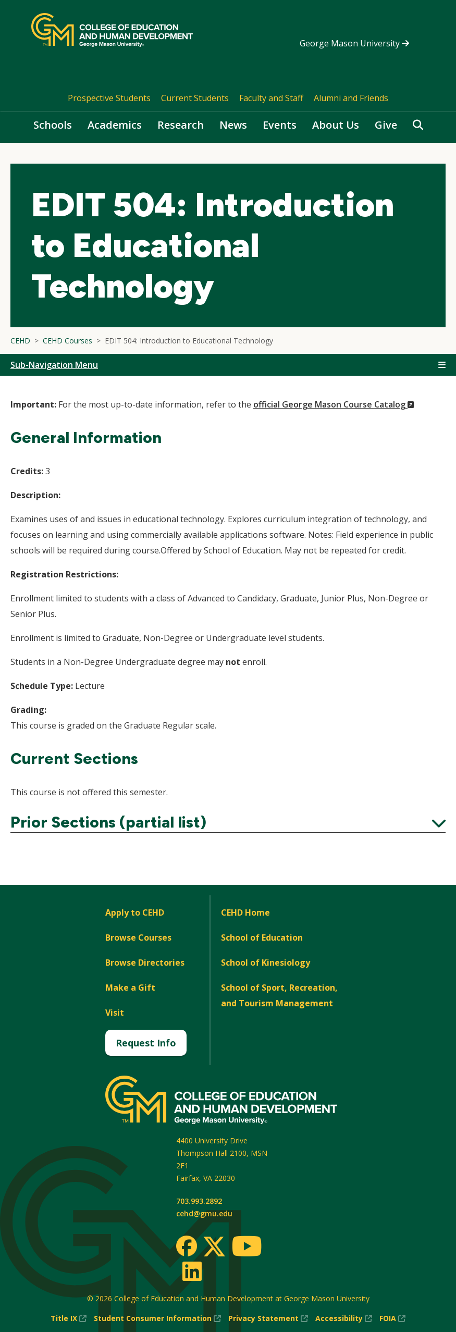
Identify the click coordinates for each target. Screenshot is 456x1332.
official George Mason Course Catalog (333, 404)
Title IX (69, 1318)
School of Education (262, 937)
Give (386, 125)
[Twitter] (214, 1247)
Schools (52, 125)
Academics (115, 125)
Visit (114, 1012)
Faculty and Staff (271, 98)
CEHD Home (245, 912)
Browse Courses (138, 937)
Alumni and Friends (351, 98)
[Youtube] (246, 1248)
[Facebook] (186, 1246)
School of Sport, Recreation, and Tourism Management (279, 995)
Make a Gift (130, 987)
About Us (335, 125)
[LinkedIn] (191, 1271)
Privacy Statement (268, 1318)
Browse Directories (144, 962)
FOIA (392, 1318)
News (233, 125)
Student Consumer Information (157, 1318)
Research (180, 125)
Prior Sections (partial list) (228, 822)
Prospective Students (109, 98)
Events (280, 125)
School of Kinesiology (265, 962)
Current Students (195, 98)
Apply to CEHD (134, 912)
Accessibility (343, 1318)
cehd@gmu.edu (204, 1213)
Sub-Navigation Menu (54, 365)
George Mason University (354, 43)
